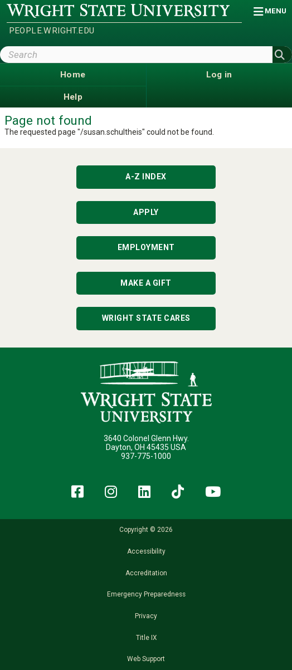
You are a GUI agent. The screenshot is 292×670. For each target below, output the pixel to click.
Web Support (146, 659)
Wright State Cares (146, 318)
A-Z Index (146, 176)
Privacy (146, 616)
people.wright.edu (52, 31)
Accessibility (146, 551)
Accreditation (146, 573)
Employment (146, 247)
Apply (146, 212)
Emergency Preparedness (146, 594)
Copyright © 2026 (146, 530)
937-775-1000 (146, 456)
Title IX (146, 638)
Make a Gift (146, 282)
